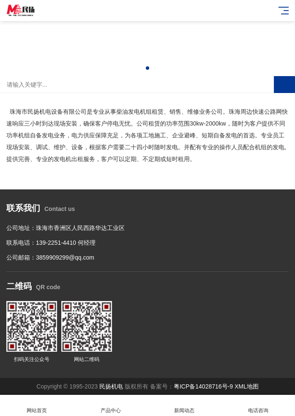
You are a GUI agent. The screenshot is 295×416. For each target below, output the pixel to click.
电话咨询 (258, 405)
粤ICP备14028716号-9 (203, 386)
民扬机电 (111, 386)
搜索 (284, 84)
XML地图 (247, 386)
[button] (147, 68)
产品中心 (111, 405)
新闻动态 (184, 405)
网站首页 (37, 405)
